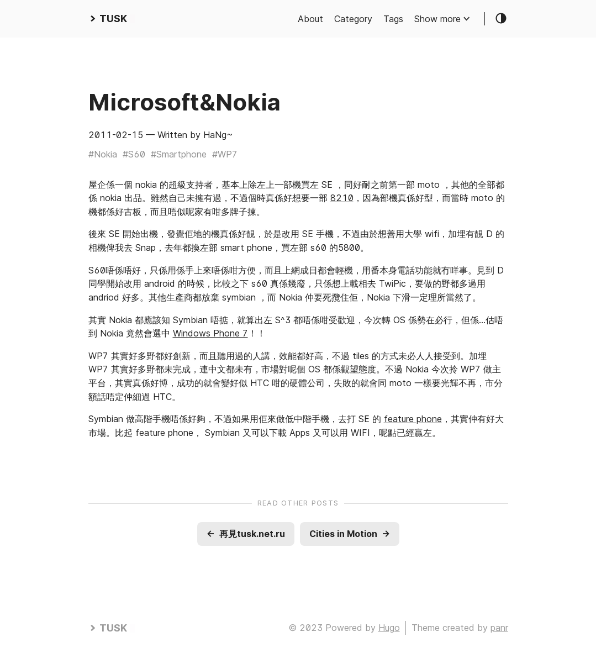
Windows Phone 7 (210, 333)
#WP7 (225, 154)
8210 (342, 197)
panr (499, 627)
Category (353, 18)
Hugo (389, 627)
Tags (393, 18)
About (310, 18)
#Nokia (102, 154)
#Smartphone (179, 154)
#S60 (134, 154)
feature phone (413, 418)
